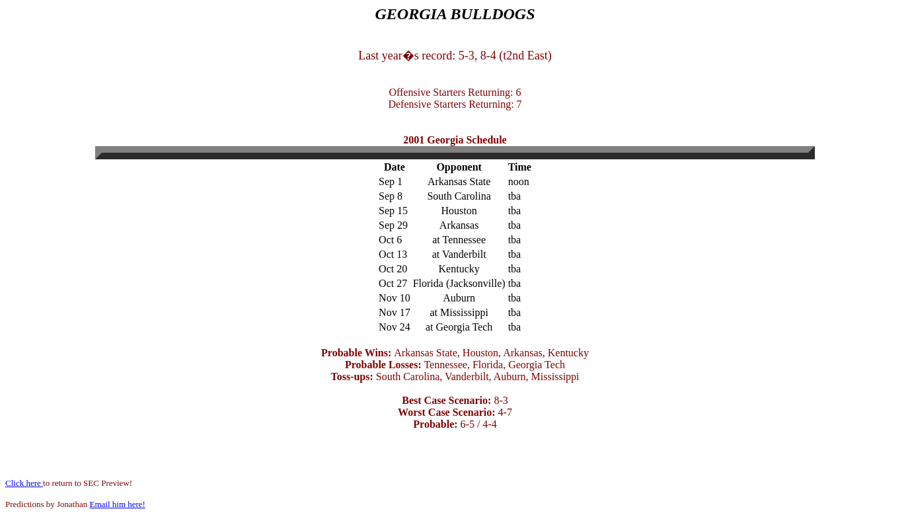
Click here (24, 483)
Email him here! (117, 504)
